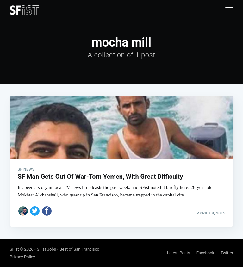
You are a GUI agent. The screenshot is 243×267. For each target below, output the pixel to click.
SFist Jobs (46, 249)
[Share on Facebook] (46, 211)
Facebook (205, 253)
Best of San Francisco (79, 249)
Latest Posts (178, 253)
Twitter (227, 253)
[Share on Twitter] (34, 211)
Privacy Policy (22, 256)
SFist (14, 249)
